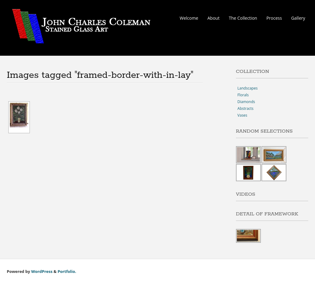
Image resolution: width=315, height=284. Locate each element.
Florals (243, 95)
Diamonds (246, 101)
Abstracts (245, 108)
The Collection (243, 18)
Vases (242, 115)
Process (274, 18)
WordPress (41, 271)
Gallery (298, 18)
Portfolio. (67, 271)
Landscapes (247, 88)
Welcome (189, 18)
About (213, 18)
